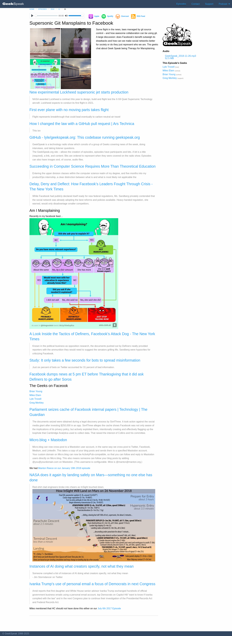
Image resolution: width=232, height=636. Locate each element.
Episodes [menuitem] (181, 4)
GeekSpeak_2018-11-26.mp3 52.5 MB (180, 57)
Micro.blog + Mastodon (48, 440)
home (31, 9)
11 (59, 9)
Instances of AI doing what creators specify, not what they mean (81, 566)
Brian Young (35, 391)
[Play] (32, 16)
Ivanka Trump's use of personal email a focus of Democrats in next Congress (92, 584)
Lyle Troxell (35, 399)
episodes (42, 9)
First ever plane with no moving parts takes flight (69, 110)
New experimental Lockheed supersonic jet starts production (78, 92)
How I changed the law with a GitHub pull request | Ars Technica (81, 124)
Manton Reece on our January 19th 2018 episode (64, 468)
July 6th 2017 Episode (109, 608)
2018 (52, 9)
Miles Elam (35, 395)
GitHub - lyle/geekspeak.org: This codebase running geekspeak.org (84, 137)
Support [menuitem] (209, 4)
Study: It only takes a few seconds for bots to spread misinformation (84, 360)
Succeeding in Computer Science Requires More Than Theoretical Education (92, 166)
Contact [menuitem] (195, 4)
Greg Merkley (36, 402)
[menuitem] (13, 4)
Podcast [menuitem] (223, 4)
